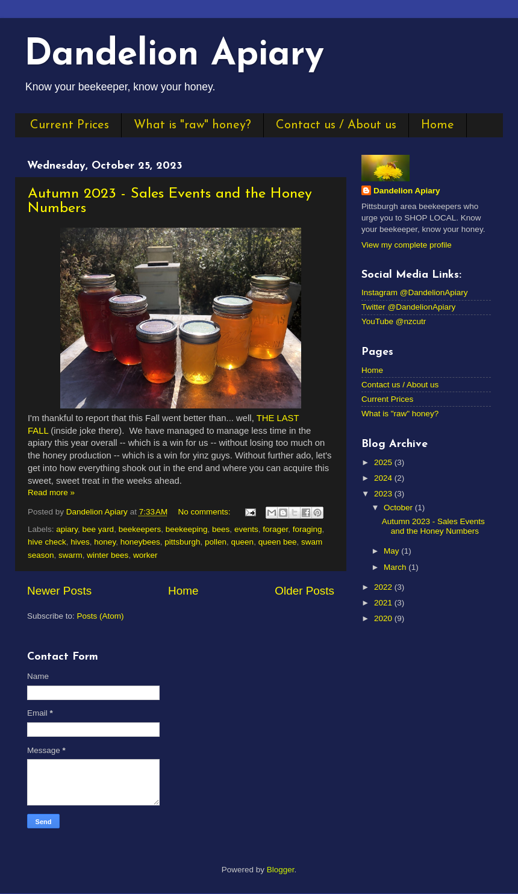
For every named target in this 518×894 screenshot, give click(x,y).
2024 (384, 478)
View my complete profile (406, 244)
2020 (384, 618)
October (399, 507)
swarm (70, 555)
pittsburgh (182, 541)
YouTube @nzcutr (393, 321)
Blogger (281, 869)
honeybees (140, 541)
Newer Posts (59, 590)
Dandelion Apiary (174, 55)
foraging (307, 529)
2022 (384, 587)
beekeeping (187, 529)
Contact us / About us (336, 125)
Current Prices (69, 125)
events (246, 529)
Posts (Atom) (100, 615)
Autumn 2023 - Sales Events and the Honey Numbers (433, 526)
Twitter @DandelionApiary (408, 306)
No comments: (205, 511)
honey (105, 541)
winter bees (107, 555)
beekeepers (140, 529)
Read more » (51, 492)
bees (220, 529)
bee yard (98, 529)
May (392, 550)
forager (275, 529)
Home (437, 125)
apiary (67, 529)
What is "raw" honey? (192, 125)
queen (242, 541)
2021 (384, 602)
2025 (384, 462)
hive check (47, 541)
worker (145, 555)
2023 (384, 493)
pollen (215, 541)
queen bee (277, 541)
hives (80, 541)
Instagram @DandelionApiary (414, 292)
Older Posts (304, 590)
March (396, 567)
